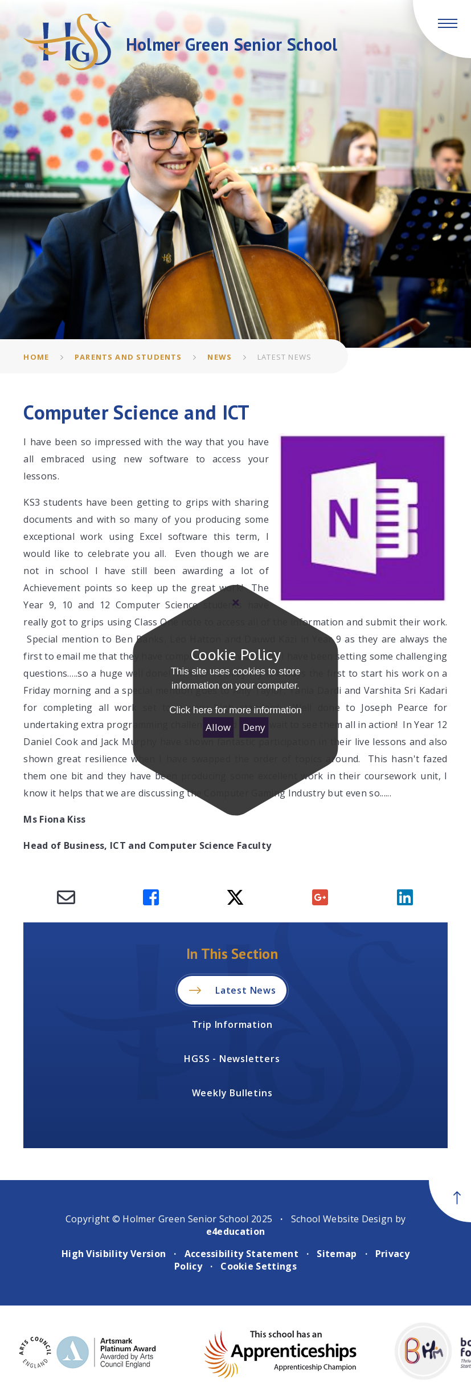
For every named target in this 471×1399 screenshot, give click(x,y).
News (219, 357)
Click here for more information (235, 710)
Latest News (284, 357)
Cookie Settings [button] (258, 1266)
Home (36, 357)
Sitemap (337, 1253)
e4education (235, 1231)
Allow (218, 727)
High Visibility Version (114, 1253)
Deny (254, 727)
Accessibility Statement (241, 1253)
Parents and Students (128, 357)
